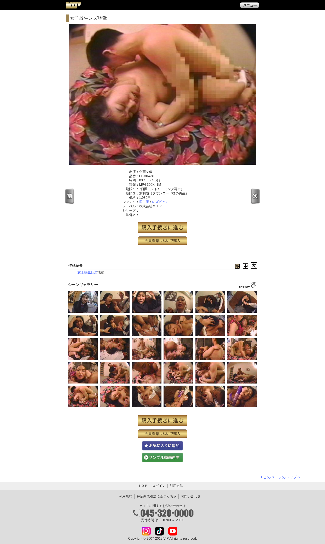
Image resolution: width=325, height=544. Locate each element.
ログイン (158, 485)
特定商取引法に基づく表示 (156, 496)
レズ (94, 272)
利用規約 (125, 496)
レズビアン (160, 202)
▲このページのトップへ (280, 477)
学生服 (144, 202)
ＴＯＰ (143, 485)
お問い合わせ (191, 496)
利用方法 (176, 485)
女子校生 (84, 272)
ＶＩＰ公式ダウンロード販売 (73, 5)
